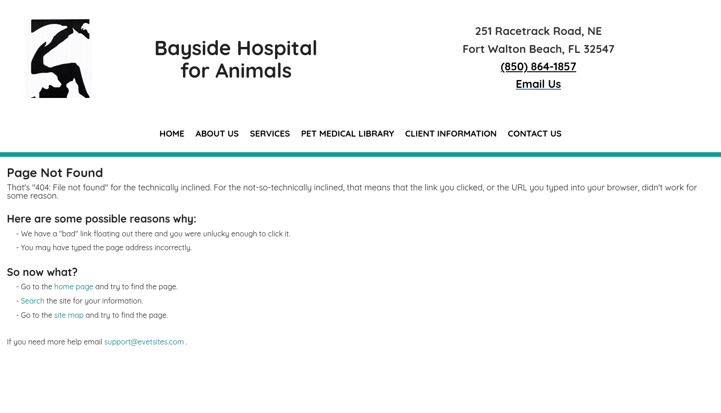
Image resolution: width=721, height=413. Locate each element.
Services (270, 133)
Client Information (451, 133)
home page (73, 286)
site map (69, 315)
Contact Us (534, 133)
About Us (217, 133)
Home (172, 133)
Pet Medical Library (347, 133)
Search (33, 300)
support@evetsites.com (144, 341)
